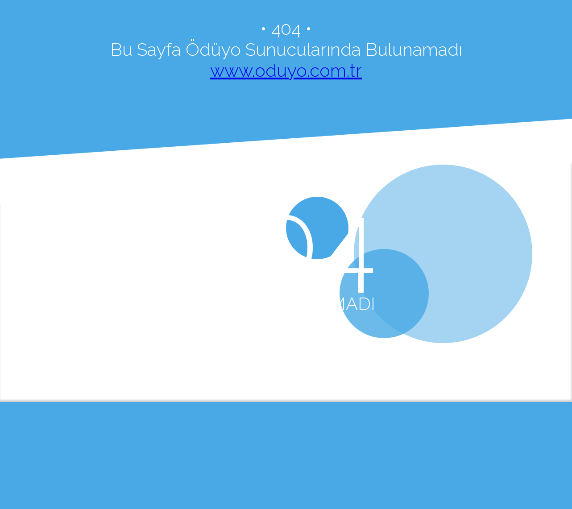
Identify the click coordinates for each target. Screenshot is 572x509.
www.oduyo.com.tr (286, 70)
